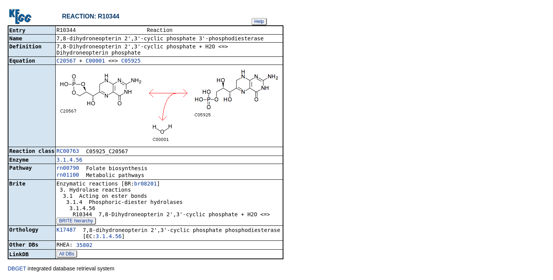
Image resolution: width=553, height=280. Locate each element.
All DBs (66, 254)
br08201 (145, 184)
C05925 (131, 61)
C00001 (95, 61)
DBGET (17, 269)
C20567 (66, 61)
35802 (84, 246)
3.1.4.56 (69, 160)
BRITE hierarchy (76, 221)
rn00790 (67, 169)
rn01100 (67, 175)
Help (259, 21)
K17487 (66, 230)
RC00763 (67, 152)
